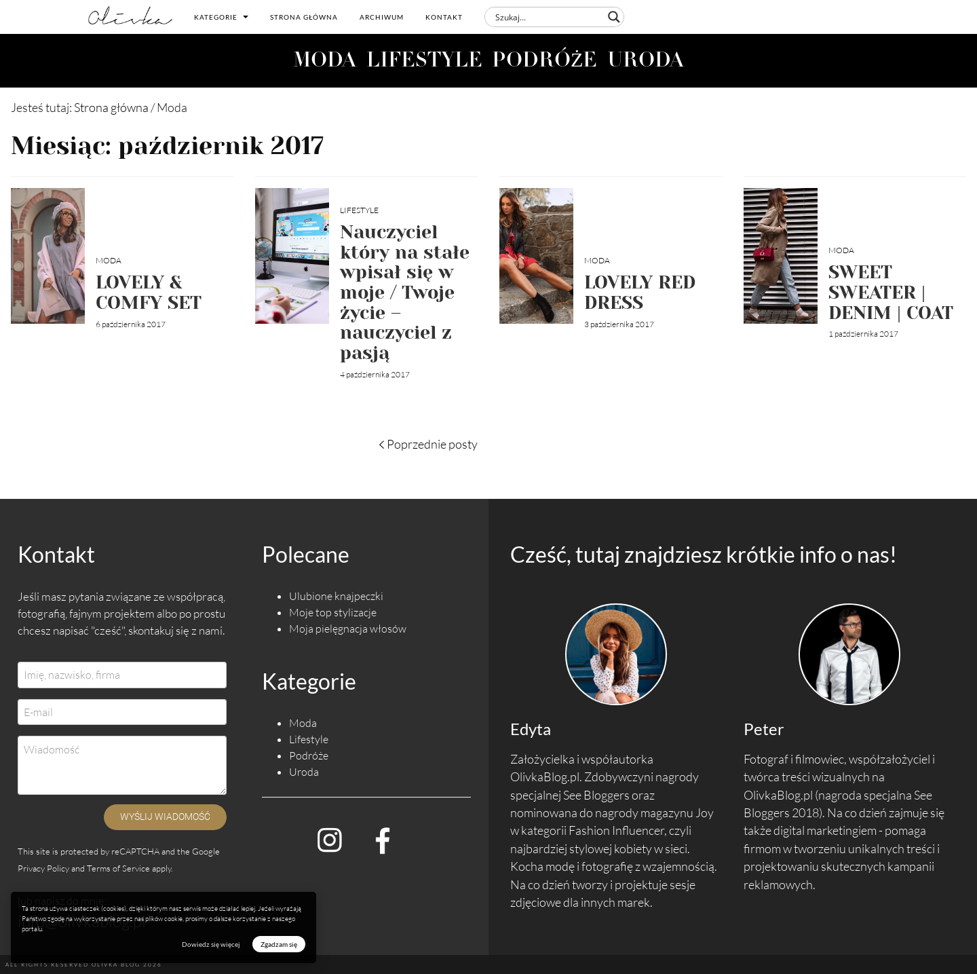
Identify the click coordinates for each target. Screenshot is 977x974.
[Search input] (548, 16)
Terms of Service (118, 868)
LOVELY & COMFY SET (149, 292)
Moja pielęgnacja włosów (347, 628)
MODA (324, 61)
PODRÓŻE (545, 61)
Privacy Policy (43, 868)
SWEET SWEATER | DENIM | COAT (890, 291)
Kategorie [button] (221, 17)
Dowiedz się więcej (211, 944)
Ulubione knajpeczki (336, 596)
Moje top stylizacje (333, 612)
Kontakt (444, 17)
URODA (645, 61)
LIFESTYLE (424, 61)
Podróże (308, 755)
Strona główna (304, 17)
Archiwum (382, 17)
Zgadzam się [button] (279, 944)
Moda (108, 260)
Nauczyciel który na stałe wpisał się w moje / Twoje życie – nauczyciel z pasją (405, 292)
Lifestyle (359, 210)
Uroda (304, 772)
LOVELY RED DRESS (639, 292)
